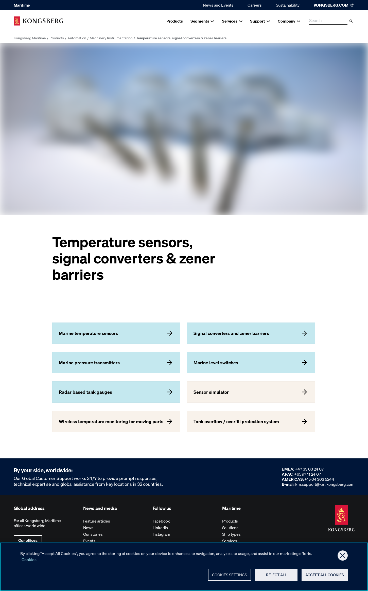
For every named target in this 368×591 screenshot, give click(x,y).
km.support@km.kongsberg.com (325, 484)
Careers (255, 5)
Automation (76, 37)
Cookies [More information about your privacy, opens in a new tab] (29, 561)
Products (56, 37)
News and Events (218, 5)
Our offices (28, 540)
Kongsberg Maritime (30, 37)
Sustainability (288, 5)
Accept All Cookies (324, 576)
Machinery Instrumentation (111, 37)
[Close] (343, 557)
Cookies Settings (229, 576)
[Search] (351, 21)
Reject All (276, 576)
